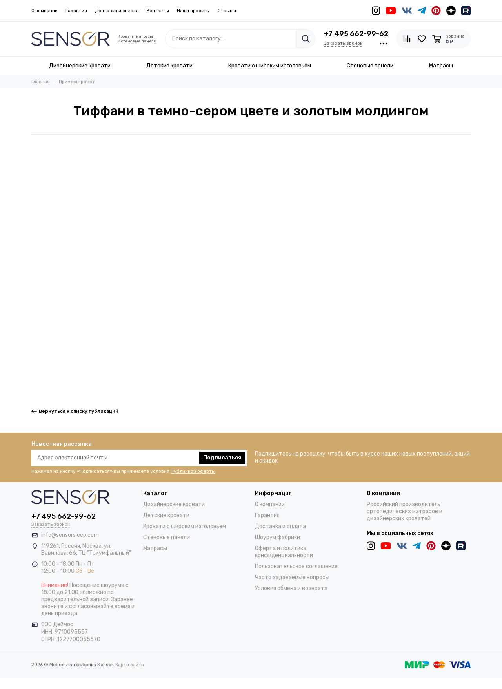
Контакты (158, 10)
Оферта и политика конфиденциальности (284, 552)
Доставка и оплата (117, 10)
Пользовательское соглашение (296, 566)
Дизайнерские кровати (174, 504)
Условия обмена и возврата (291, 588)
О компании (44, 10)
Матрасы (155, 548)
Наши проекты (193, 10)
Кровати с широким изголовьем (184, 526)
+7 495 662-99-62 (356, 33)
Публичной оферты (193, 471)
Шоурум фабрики (277, 537)
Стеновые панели (166, 537)
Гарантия (76, 10)
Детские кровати (166, 515)
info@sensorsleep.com (70, 535)
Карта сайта (129, 664)
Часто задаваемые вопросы (292, 577)
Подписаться (222, 457)
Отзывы (227, 10)
